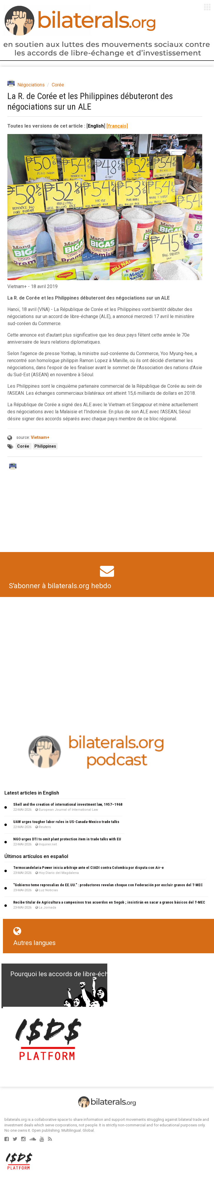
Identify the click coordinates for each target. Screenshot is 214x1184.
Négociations (31, 85)
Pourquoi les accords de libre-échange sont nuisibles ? (90, 974)
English (96, 126)
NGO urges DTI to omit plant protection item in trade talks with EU (67, 839)
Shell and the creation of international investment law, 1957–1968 (68, 804)
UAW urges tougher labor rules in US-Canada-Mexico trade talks (66, 822)
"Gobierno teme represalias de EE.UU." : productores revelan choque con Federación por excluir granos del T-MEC (108, 885)
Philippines (45, 446)
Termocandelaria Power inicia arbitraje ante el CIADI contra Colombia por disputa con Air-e (88, 867)
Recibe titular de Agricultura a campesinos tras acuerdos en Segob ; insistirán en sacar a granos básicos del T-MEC (109, 902)
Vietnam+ (40, 437)
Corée (58, 85)
